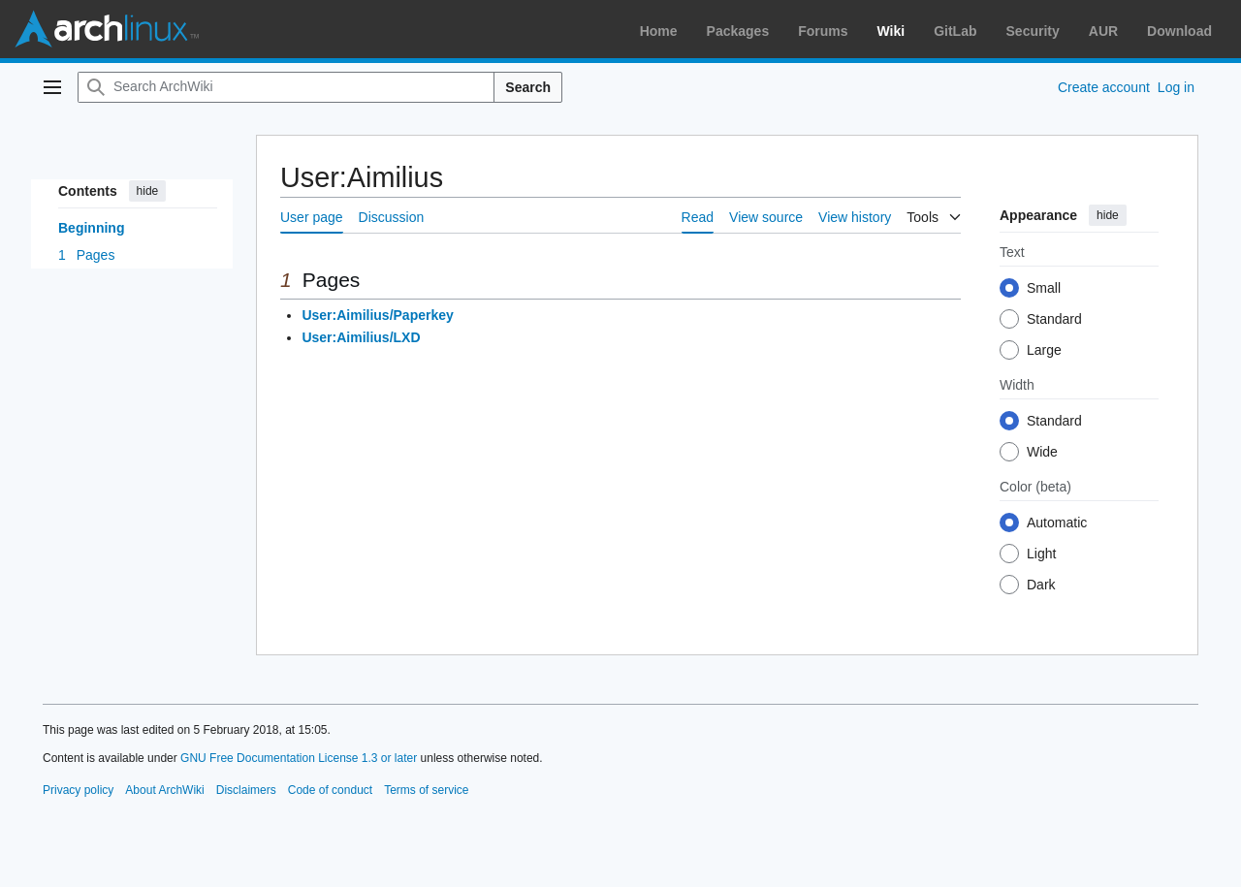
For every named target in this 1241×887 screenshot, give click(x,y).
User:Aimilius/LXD (361, 337)
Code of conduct (330, 790)
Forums (822, 31)
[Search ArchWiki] (286, 87)
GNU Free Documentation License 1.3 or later (298, 758)
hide (148, 191)
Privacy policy (78, 790)
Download (1179, 31)
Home (659, 31)
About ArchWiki (164, 790)
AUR (1103, 31)
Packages (738, 31)
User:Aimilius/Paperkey (377, 315)
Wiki (891, 31)
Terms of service (426, 790)
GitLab (955, 31)
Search (528, 87)
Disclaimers (246, 790)
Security (1033, 31)
